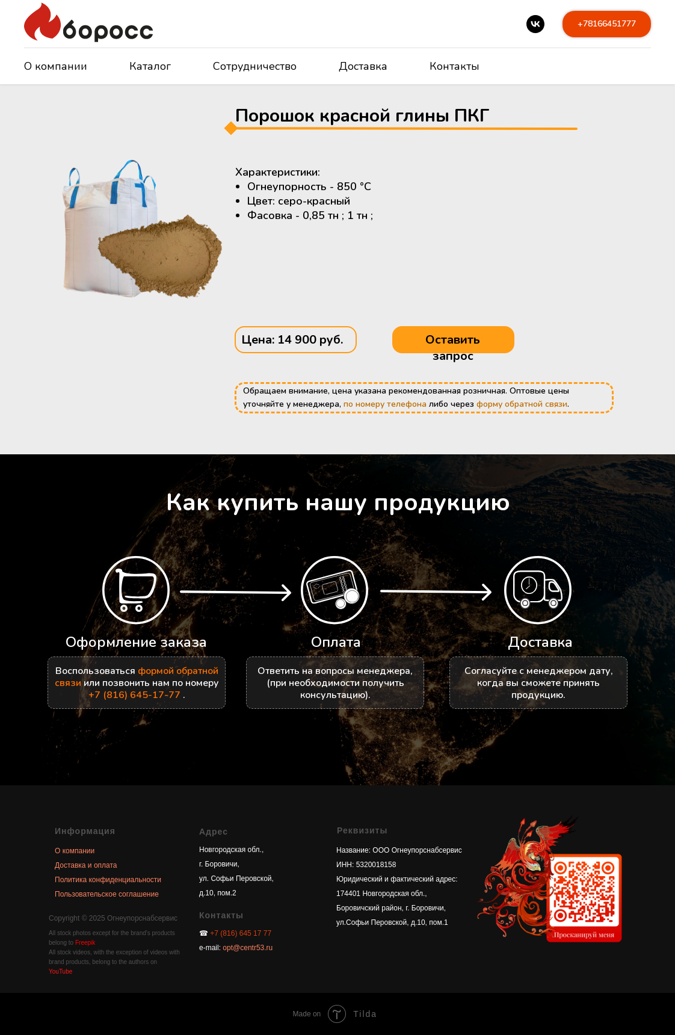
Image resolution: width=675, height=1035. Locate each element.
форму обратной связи (521, 404)
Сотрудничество (255, 66)
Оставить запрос (452, 348)
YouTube (60, 971)
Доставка (363, 66)
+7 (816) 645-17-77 (134, 695)
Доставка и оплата (86, 865)
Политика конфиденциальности (108, 880)
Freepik (85, 942)
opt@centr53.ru (247, 948)
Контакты (454, 66)
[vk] (535, 24)
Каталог (150, 66)
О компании (55, 66)
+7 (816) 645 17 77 (240, 933)
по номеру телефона (385, 404)
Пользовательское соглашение (107, 894)
